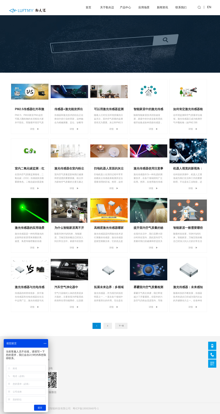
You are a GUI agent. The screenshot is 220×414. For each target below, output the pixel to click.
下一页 (121, 326)
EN (209, 7)
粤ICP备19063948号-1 (86, 408)
